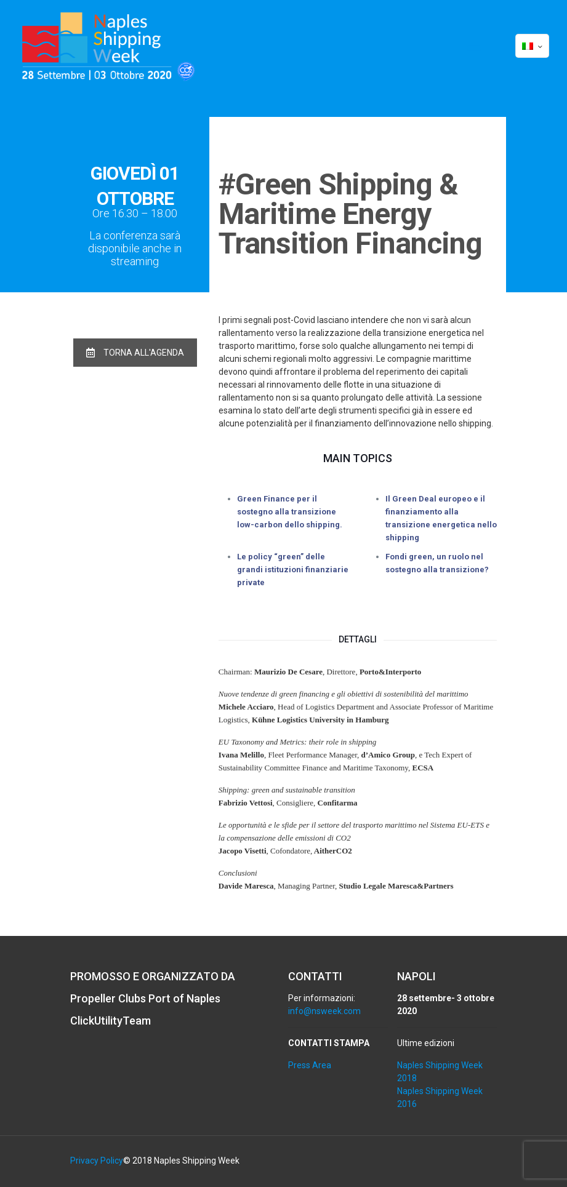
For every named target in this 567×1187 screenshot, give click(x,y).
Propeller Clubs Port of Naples (145, 998)
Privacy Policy (96, 1160)
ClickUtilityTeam (110, 1020)
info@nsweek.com (324, 1011)
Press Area (309, 1065)
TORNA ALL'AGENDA (135, 353)
